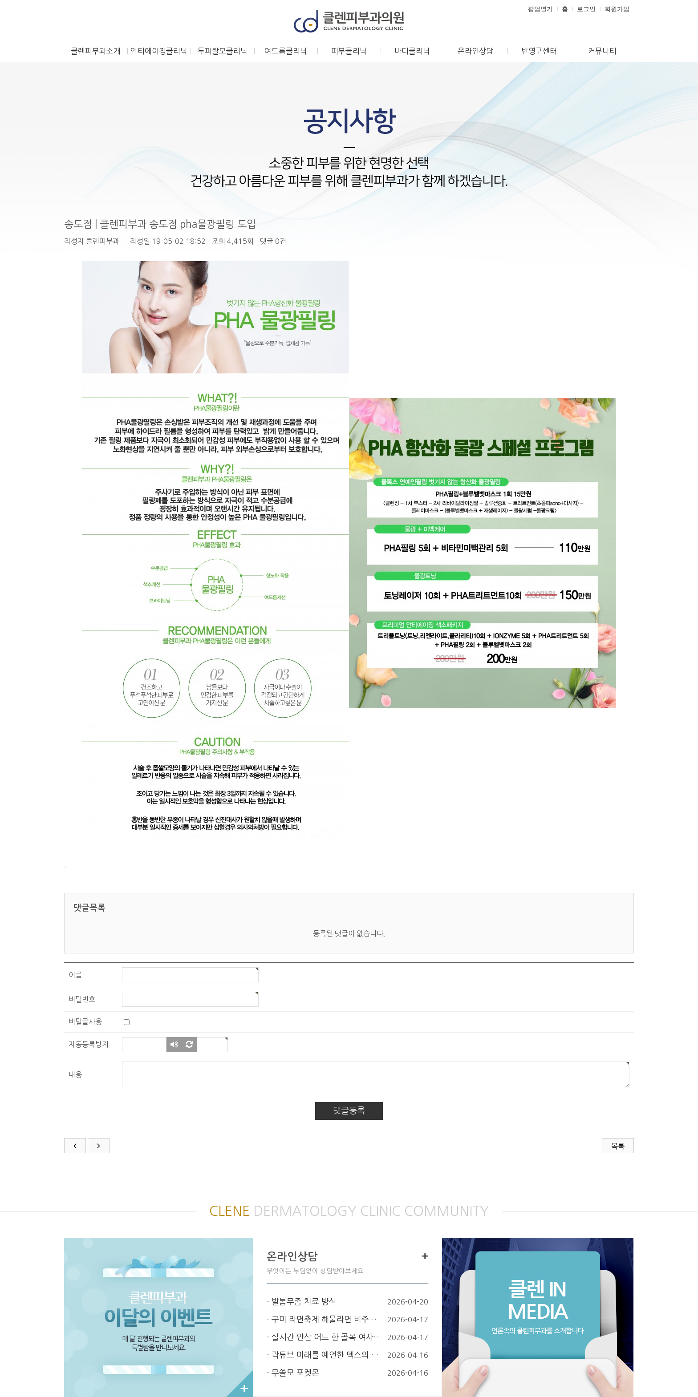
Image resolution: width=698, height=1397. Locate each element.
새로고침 (189, 1045)
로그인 (586, 8)
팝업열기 (540, 8)
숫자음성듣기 (174, 1045)
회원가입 (617, 8)
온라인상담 (475, 51)
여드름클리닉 (285, 51)
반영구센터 (539, 51)
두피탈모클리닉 (223, 51)
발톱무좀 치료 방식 (304, 1302)
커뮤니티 (602, 51)
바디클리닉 (412, 51)
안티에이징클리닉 (158, 51)
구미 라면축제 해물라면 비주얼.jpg (328, 1320)
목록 (618, 1146)
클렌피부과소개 (96, 51)
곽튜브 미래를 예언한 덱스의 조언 (328, 1355)
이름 (75, 974)
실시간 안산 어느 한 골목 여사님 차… (328, 1337)
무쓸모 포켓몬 (295, 1373)
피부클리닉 (349, 51)
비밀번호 (82, 999)
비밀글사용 (85, 1021)
